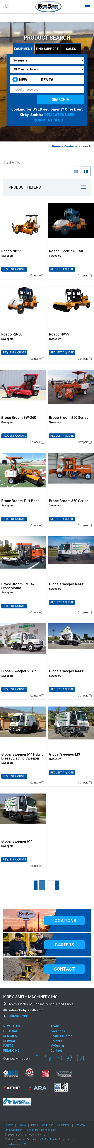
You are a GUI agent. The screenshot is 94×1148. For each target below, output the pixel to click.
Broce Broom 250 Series (68, 418)
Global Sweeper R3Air (66, 584)
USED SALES (12, 1031)
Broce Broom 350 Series (68, 501)
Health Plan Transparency (41, 1129)
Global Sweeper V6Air (18, 671)
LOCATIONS (64, 920)
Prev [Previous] (36, 885)
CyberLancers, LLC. (15, 1144)
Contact (56, 1050)
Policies (9, 1125)
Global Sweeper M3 (64, 754)
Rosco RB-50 (11, 334)
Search (61, 99)
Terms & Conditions (42, 1125)
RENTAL (45, 79)
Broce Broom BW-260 (18, 418)
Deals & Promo (61, 1036)
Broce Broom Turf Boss (20, 501)
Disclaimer (64, 1125)
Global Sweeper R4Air (66, 671)
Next (57, 885)
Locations (57, 1031)
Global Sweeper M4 (16, 841)
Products (70, 146)
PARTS (8, 1046)
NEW (19, 79)
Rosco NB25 (11, 251)
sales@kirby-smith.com (26, 1010)
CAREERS (64, 944)
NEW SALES (11, 1026)
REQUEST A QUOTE (14, 269)
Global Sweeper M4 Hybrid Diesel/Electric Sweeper (22, 756)
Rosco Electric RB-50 (66, 251)
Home (56, 146)
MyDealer (57, 1046)
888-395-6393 (19, 1016)
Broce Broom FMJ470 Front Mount (18, 586)
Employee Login (13, 1129)
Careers (56, 1041)
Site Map (80, 1125)
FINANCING (11, 1050)
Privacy (22, 1125)
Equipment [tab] (23, 49)
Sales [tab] (71, 49)
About (54, 1026)
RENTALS (10, 1036)
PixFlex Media (49, 1139)
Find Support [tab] (47, 49)
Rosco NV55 (59, 334)
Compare (37, 275)
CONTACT (64, 969)
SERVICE (9, 1041)
